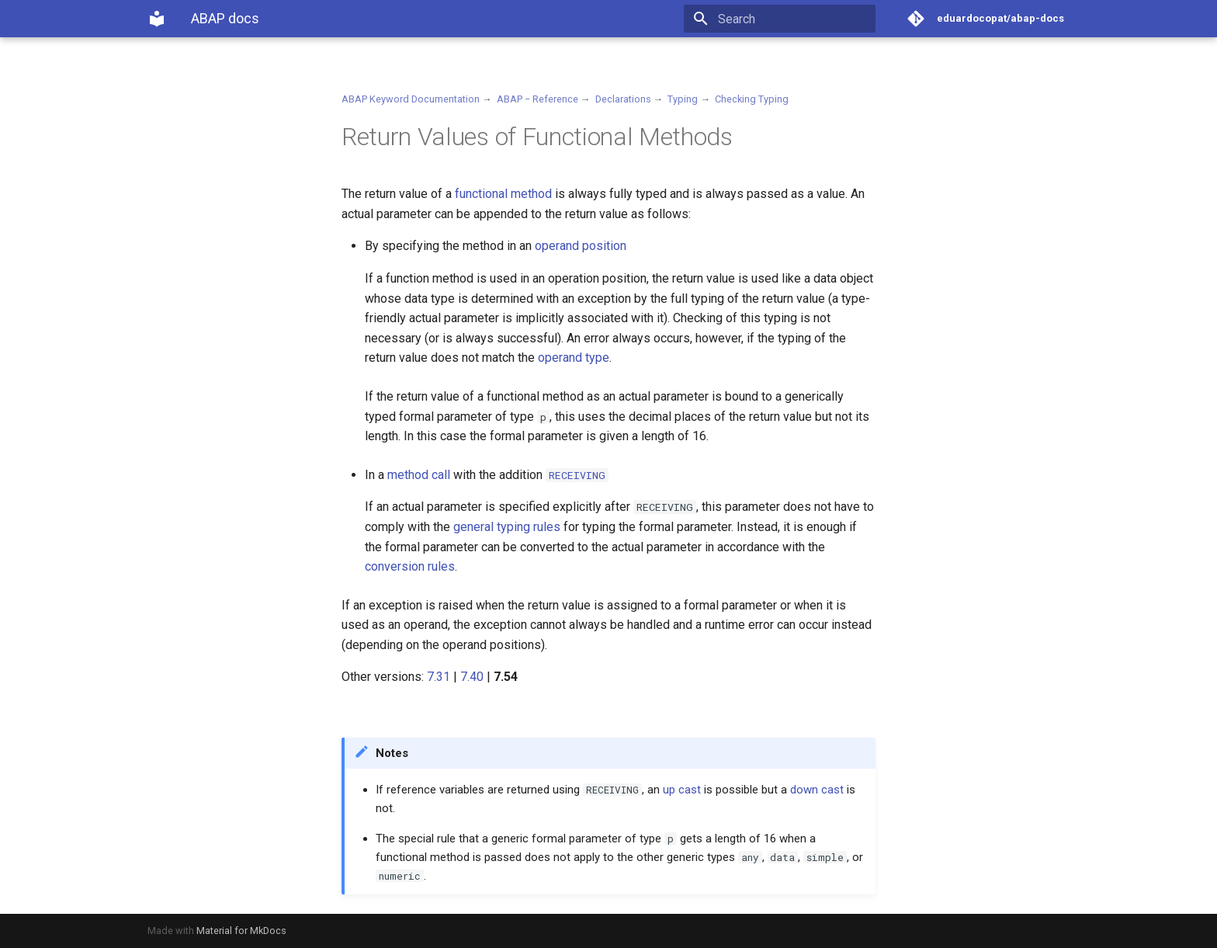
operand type (573, 357)
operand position (580, 245)
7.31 (438, 676)
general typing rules (506, 526)
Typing (682, 99)
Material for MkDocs (241, 930)
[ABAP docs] (156, 18)
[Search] (784, 19)
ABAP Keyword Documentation (411, 99)
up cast (682, 790)
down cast (817, 790)
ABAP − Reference (537, 99)
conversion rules (410, 566)
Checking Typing (752, 99)
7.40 (472, 676)
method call (418, 474)
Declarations (623, 99)
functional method (503, 193)
